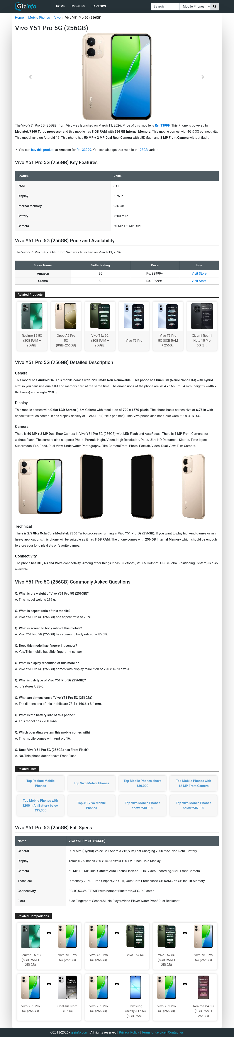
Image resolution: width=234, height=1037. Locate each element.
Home (60, 6)
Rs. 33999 (84, 150)
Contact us (176, 1032)
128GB (143, 150)
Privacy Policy (129, 1032)
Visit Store (199, 273)
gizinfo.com (79, 1032)
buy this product (42, 150)
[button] (30, 76)
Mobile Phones (39, 18)
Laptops (99, 6)
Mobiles (78, 6)
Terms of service (153, 1032)
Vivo (57, 18)
